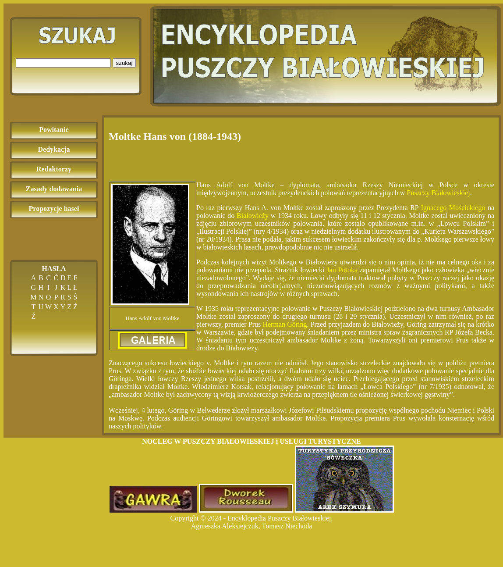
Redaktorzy (53, 169)
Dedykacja (54, 149)
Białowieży (253, 215)
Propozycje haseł (54, 208)
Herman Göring (284, 324)
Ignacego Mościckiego (453, 207)
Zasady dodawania (54, 189)
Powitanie (54, 129)
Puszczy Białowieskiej (438, 192)
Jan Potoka (342, 270)
